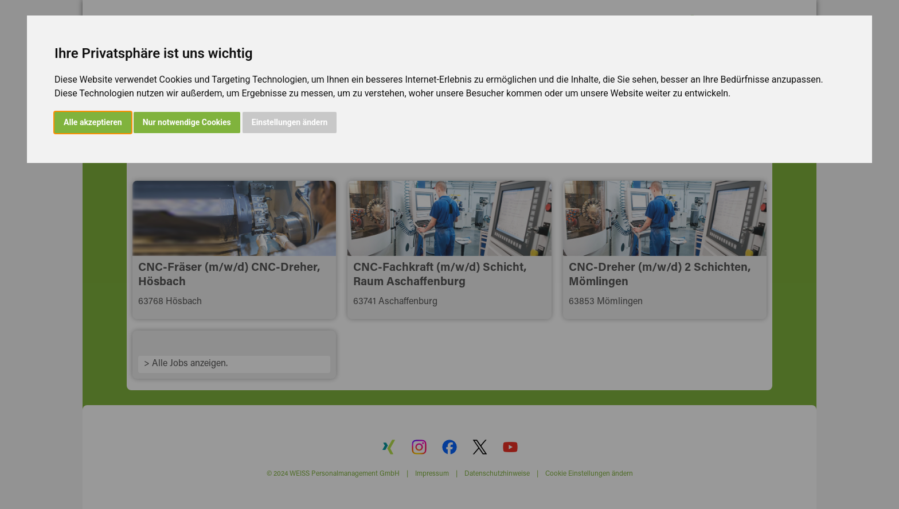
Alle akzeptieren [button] (93, 122)
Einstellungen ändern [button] (290, 122)
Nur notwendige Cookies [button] (187, 122)
